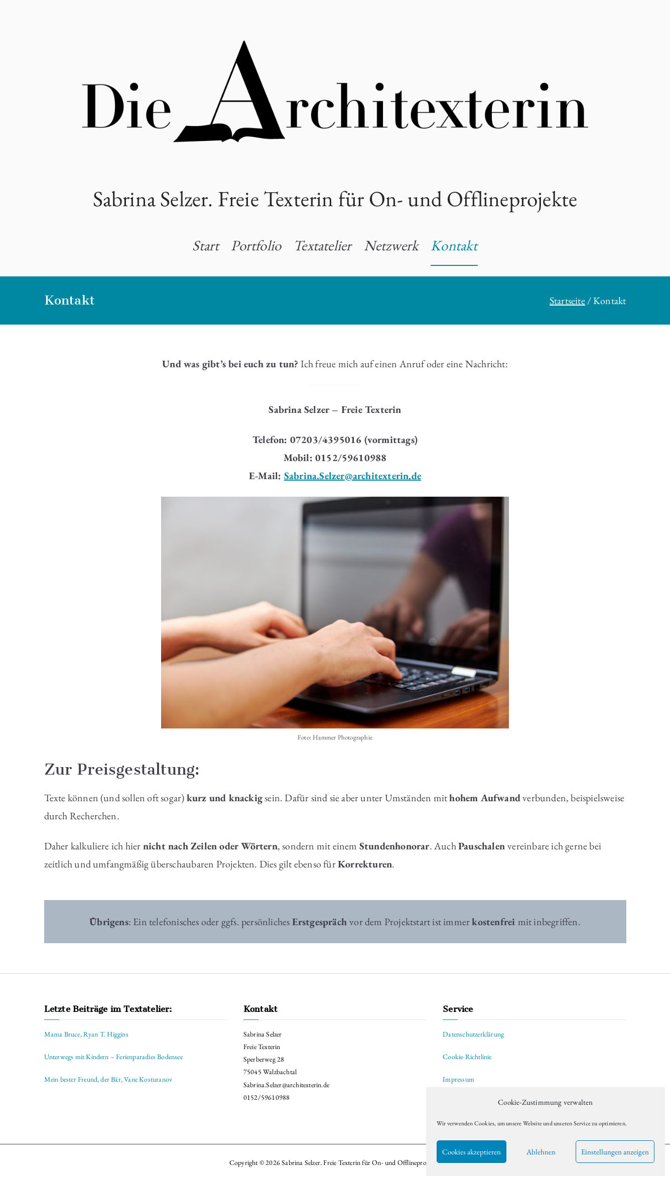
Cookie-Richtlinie (467, 1056)
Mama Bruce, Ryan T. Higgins (86, 1034)
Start (205, 245)
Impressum (458, 1079)
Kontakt (454, 245)
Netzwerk (391, 245)
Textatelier (322, 245)
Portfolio (256, 245)
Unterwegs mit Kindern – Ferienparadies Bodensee (113, 1056)
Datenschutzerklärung (473, 1034)
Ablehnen (541, 1151)
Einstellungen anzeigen (615, 1151)
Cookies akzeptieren (471, 1151)
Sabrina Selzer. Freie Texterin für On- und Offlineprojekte (335, 198)
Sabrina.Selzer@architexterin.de (352, 475)
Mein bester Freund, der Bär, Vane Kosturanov (108, 1079)
